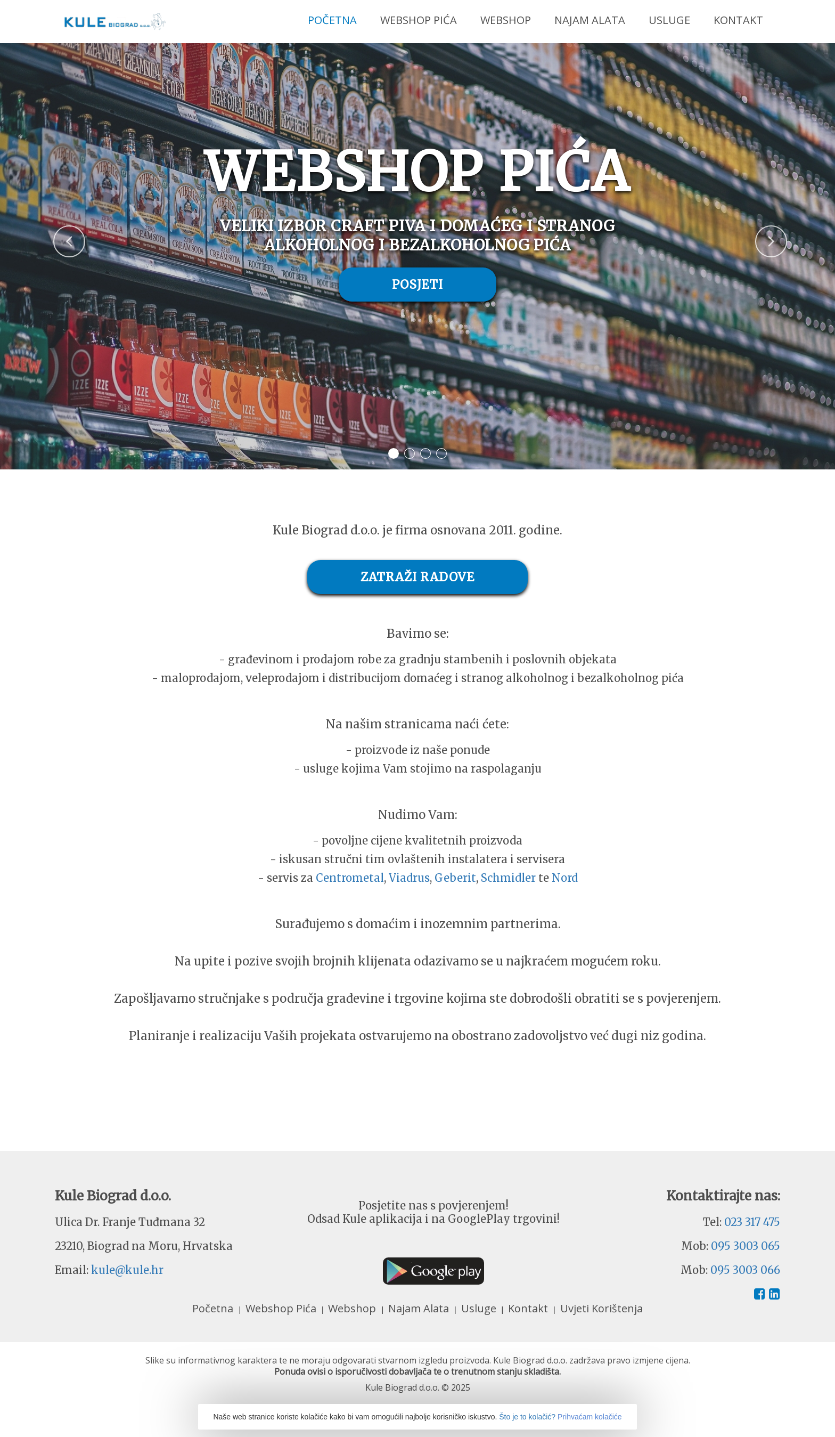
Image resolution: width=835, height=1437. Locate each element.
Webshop (505, 20)
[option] (417, 256)
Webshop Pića (418, 20)
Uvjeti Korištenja (601, 1308)
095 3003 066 (745, 1270)
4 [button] (441, 453)
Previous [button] (53, 235)
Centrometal (350, 877)
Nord (565, 877)
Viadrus (409, 877)
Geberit (455, 877)
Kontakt (738, 20)
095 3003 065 (745, 1246)
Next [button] (755, 235)
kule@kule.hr (127, 1270)
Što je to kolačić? (527, 1416)
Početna (332, 20)
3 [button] (425, 453)
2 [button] (409, 453)
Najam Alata (589, 20)
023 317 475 (752, 1222)
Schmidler (508, 877)
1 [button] (393, 453)
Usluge (669, 20)
